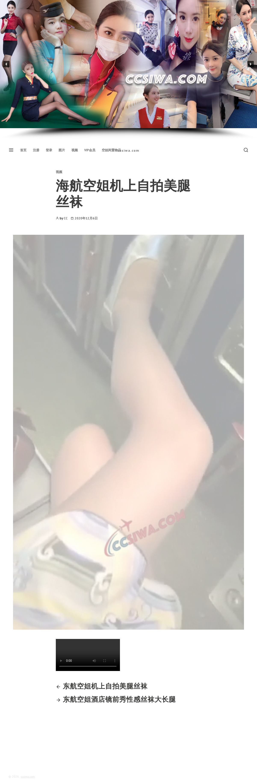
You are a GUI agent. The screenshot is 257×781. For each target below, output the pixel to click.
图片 (62, 150)
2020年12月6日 (86, 218)
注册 (36, 150)
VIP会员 (89, 150)
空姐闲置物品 (111, 150)
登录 (49, 150)
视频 (74, 150)
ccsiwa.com (128, 150)
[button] (6, 64)
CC (66, 218)
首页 (23, 150)
